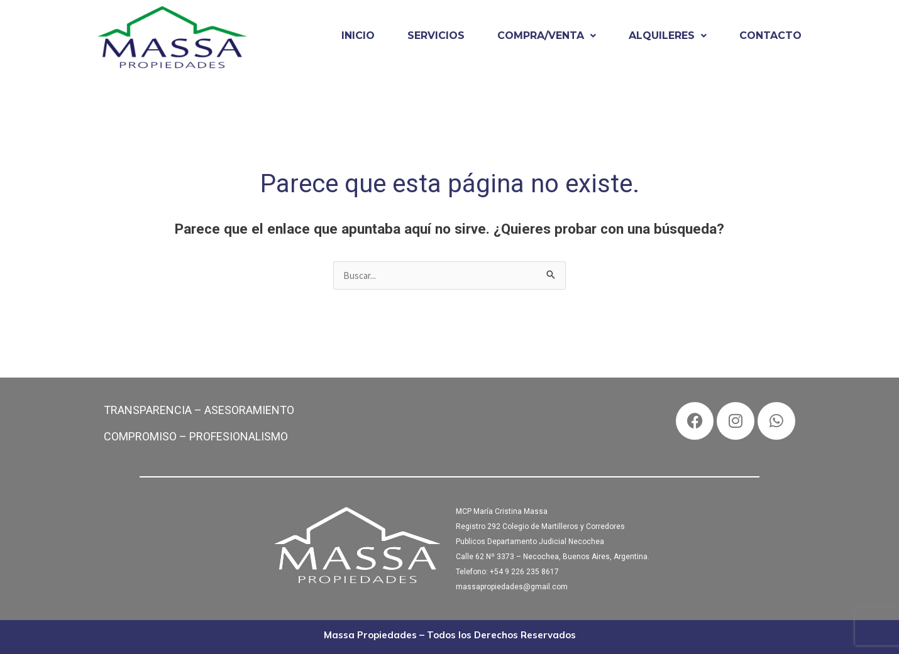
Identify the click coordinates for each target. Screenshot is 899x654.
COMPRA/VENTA (546, 35)
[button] (546, 35)
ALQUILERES (668, 35)
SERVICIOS (436, 35)
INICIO (358, 35)
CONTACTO (770, 35)
